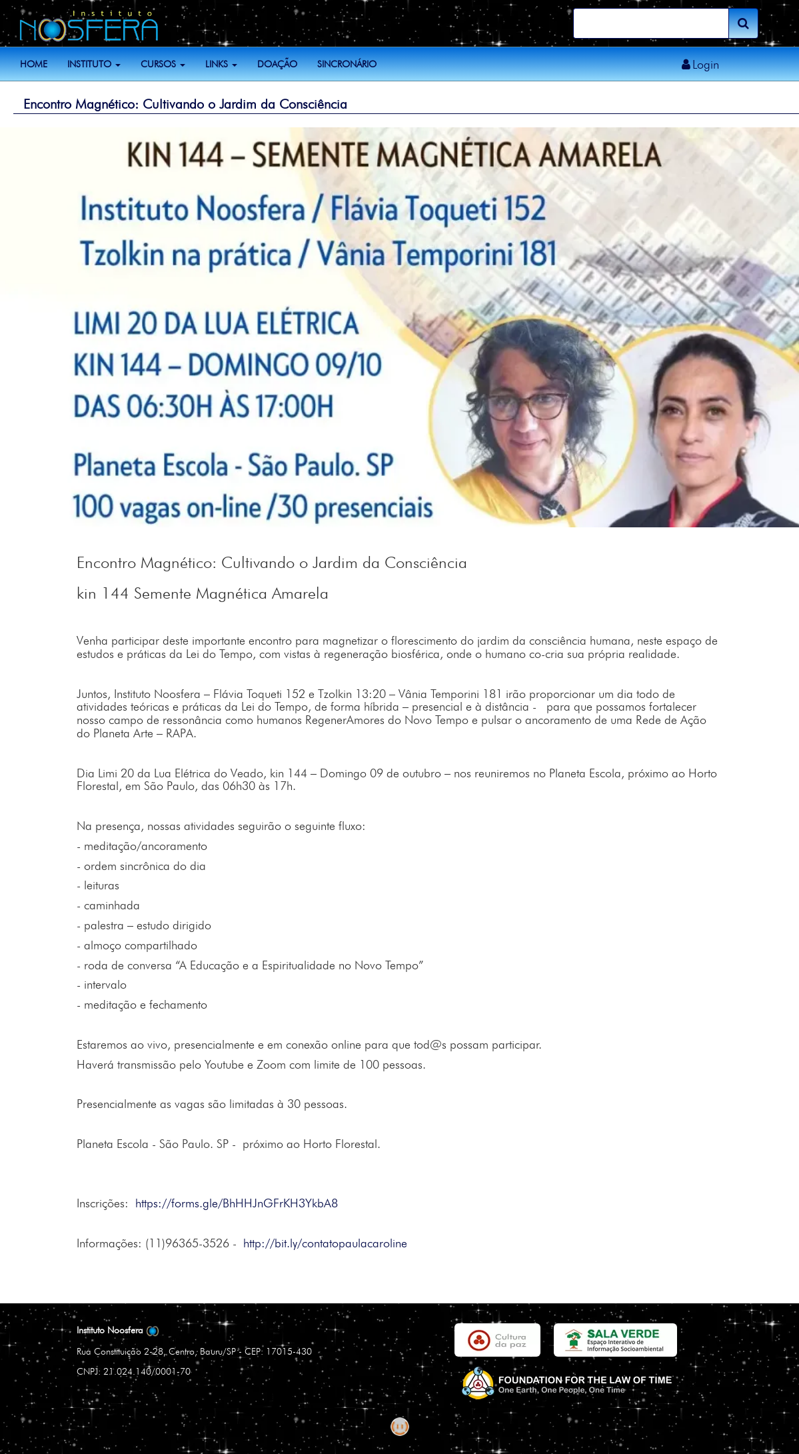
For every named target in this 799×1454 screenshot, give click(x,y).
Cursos (163, 64)
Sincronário (347, 64)
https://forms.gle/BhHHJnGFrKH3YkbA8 (236, 1203)
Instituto (94, 64)
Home (33, 64)
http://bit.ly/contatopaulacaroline (325, 1243)
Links (221, 64)
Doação (277, 64)
